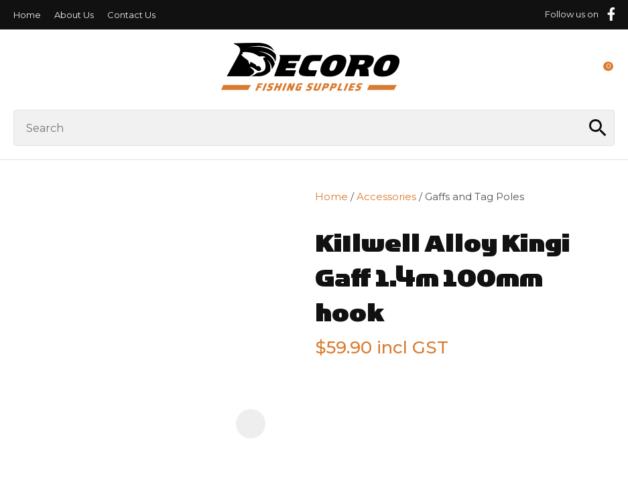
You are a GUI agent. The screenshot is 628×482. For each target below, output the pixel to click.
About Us (74, 14)
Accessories (386, 196)
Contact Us (131, 14)
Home (27, 14)
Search (598, 128)
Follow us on (572, 14)
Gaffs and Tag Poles (474, 196)
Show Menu (21, 69)
